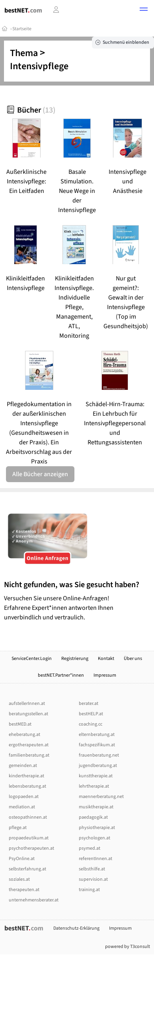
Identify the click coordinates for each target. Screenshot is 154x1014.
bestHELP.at (91, 713)
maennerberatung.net (101, 796)
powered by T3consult (127, 946)
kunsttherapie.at (96, 776)
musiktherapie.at (96, 807)
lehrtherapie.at (94, 786)
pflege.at (18, 827)
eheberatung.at (24, 734)
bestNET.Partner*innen (61, 675)
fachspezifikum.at (97, 745)
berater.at (88, 703)
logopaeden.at (24, 796)
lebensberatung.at (27, 786)
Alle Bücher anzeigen (40, 474)
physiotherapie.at (97, 827)
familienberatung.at (29, 755)
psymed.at (89, 848)
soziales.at (19, 879)
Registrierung (74, 658)
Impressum (105, 675)
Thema (24, 53)
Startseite (21, 28)
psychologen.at (94, 838)
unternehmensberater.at (33, 900)
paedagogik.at (93, 817)
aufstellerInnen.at (27, 703)
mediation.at (22, 807)
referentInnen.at (95, 858)
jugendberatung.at (98, 765)
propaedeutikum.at (29, 838)
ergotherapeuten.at (29, 745)
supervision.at (93, 879)
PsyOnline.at (22, 858)
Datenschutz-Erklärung (76, 928)
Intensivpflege (39, 66)
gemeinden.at (23, 765)
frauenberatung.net (99, 755)
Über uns (133, 658)
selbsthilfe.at (92, 869)
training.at (89, 889)
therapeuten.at (24, 889)
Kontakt (106, 658)
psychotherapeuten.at (31, 848)
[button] (144, 10)
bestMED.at (20, 724)
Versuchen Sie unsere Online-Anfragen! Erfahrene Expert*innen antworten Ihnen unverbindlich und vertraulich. (77, 601)
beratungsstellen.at (28, 713)
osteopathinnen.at (28, 817)
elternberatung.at (97, 734)
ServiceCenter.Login (32, 658)
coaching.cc (90, 724)
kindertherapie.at (26, 776)
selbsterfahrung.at (27, 869)
